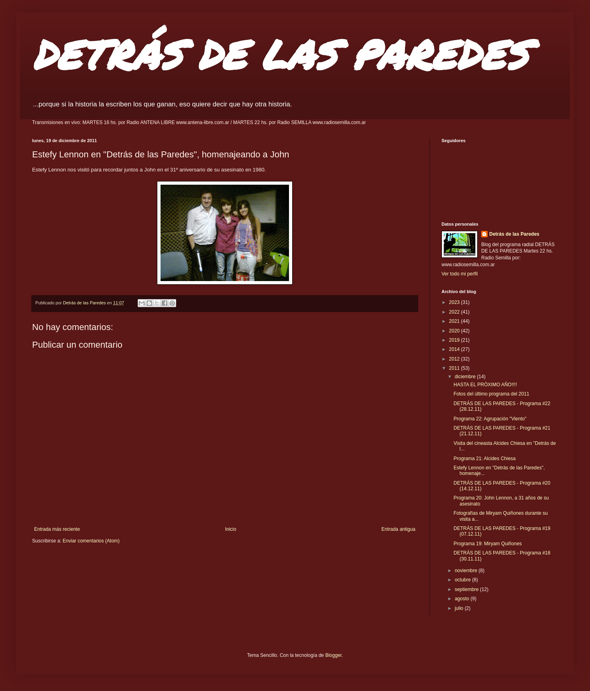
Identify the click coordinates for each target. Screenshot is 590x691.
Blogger (333, 655)
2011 (455, 368)
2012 (455, 359)
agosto (462, 598)
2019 (455, 340)
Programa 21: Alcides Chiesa (485, 458)
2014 (455, 349)
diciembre (466, 376)
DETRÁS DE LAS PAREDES (280, 54)
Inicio (230, 529)
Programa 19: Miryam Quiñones (488, 543)
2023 (455, 302)
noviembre (466, 570)
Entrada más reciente (57, 529)
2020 (455, 331)
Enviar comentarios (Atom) (91, 541)
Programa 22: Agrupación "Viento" (490, 419)
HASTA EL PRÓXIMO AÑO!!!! (485, 384)
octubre (463, 580)
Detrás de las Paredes (514, 234)
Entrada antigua (398, 529)
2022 (455, 312)
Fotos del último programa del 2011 (491, 394)
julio (460, 608)
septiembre (467, 589)
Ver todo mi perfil (459, 274)
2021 (455, 321)
